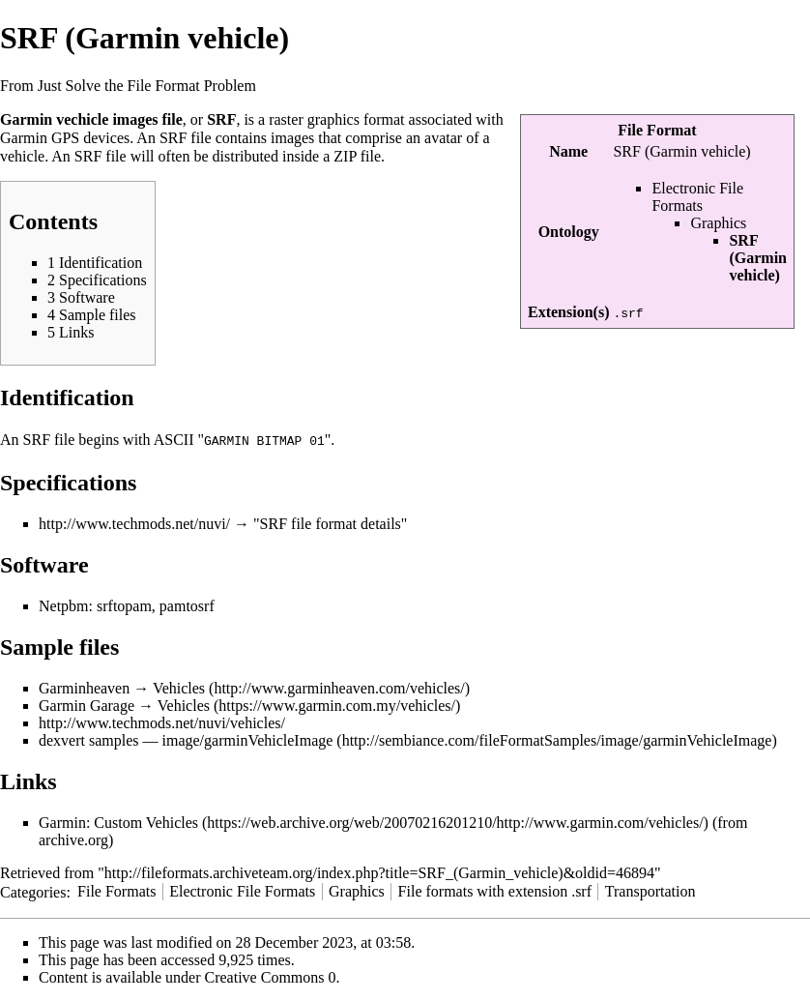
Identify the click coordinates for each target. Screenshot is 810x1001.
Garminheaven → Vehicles (122, 687)
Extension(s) (568, 312)
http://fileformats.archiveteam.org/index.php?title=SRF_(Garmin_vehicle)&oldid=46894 (379, 872)
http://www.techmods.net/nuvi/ (134, 523)
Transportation (650, 890)
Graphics (718, 223)
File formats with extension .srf (495, 890)
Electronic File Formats (697, 197)
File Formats (116, 890)
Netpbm (64, 605)
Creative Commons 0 (270, 976)
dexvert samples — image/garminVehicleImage (186, 739)
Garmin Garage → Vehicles (124, 704)
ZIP (344, 156)
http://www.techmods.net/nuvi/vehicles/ (162, 722)
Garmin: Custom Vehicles (118, 821)
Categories (33, 890)
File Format (657, 130)
